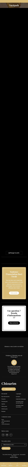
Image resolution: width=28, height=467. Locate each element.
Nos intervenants (5, 396)
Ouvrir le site (6, 448)
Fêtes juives (4, 406)
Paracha (3, 399)
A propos (18, 396)
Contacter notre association (19, 406)
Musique (3, 411)
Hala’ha (3, 404)
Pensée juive (4, 401)
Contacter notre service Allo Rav (19, 402)
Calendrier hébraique (21, 399)
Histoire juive (4, 408)
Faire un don (14, 293)
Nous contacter (14, 323)
